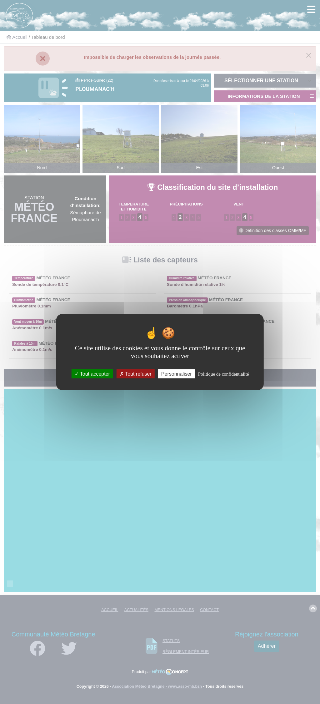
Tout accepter (92, 374)
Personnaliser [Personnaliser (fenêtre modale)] (176, 374)
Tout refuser (136, 374)
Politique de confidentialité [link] (223, 374)
